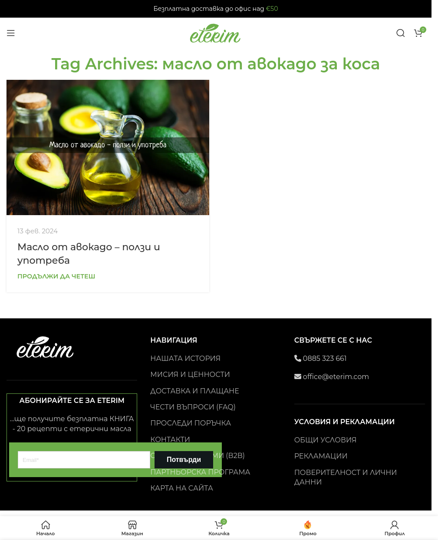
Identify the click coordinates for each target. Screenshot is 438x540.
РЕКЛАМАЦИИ (321, 456)
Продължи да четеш (56, 276)
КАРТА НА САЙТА (181, 488)
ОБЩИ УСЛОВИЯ (325, 440)
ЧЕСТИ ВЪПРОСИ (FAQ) (193, 407)
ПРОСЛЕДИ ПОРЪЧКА (190, 423)
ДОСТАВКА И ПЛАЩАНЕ (194, 391)
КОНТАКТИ (170, 439)
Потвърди (184, 459)
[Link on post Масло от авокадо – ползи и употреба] (108, 147)
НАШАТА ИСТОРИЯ (185, 358)
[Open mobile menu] (11, 33)
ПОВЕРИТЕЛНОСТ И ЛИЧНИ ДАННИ (345, 477)
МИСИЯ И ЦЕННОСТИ (190, 374)
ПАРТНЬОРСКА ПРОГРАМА (200, 472)
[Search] (400, 33)
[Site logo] (215, 32)
